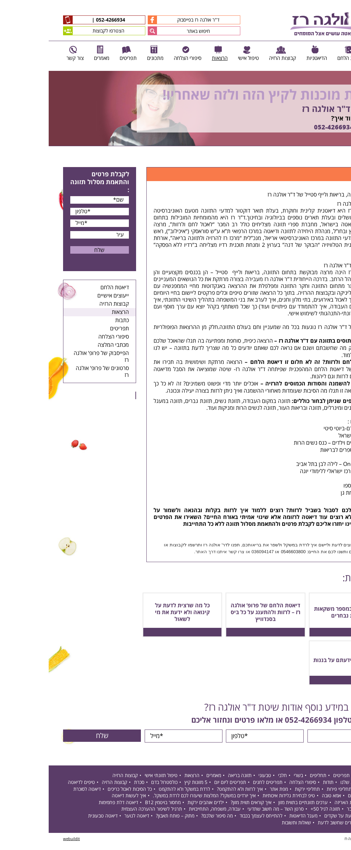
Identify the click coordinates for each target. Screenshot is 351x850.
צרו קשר (188, 551)
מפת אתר (230, 789)
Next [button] (346, 150)
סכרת (90, 783)
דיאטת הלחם (66, 287)
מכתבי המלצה (64, 345)
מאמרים (165, 776)
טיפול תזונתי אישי (112, 776)
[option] (175, 108)
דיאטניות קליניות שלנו (312, 783)
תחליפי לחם (321, 789)
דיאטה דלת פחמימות (69, 803)
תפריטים (70, 328)
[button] (103, 30)
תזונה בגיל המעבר (315, 810)
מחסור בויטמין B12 (114, 803)
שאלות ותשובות (247, 823)
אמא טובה (282, 796)
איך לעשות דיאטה (80, 796)
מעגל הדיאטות (255, 817)
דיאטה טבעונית (54, 817)
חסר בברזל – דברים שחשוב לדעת (301, 823)
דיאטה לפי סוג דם (316, 796)
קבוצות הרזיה (65, 304)
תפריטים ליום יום (181, 783)
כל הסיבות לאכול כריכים (81, 789)
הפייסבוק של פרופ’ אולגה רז (52, 357)
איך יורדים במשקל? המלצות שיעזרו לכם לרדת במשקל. (155, 796)
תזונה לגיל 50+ (276, 810)
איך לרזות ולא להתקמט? (191, 789)
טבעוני (216, 776)
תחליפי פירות (290, 789)
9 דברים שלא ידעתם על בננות (300, 660)
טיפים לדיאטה (32, 783)
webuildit (22, 839)
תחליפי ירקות (258, 789)
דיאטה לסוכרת (38, 789)
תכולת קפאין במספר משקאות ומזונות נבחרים (300, 612)
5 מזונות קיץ (147, 783)
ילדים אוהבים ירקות (157, 803)
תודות (279, 783)
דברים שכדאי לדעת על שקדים (304, 817)
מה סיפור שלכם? (168, 817)
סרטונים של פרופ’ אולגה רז (53, 372)
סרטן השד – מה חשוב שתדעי (227, 810)
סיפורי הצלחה (65, 336)
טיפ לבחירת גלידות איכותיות (240, 796)
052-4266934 (61, 20)
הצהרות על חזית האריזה (309, 803)
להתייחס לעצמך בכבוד (212, 817)
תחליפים (269, 776)
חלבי (233, 776)
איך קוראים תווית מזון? (202, 803)
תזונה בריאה (191, 776)
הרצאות (71, 312)
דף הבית (329, 159)
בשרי (249, 776)
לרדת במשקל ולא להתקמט (135, 789)
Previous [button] (342, 67)
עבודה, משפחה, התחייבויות (166, 810)
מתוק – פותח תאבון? (126, 817)
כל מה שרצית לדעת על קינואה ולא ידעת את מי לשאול (133, 612)
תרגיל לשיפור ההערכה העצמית (103, 810)
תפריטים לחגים (219, 783)
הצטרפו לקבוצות (45, 30)
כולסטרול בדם (115, 783)
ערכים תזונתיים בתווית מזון (254, 803)
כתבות (73, 320)
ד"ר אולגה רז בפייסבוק (135, 19)
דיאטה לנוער (88, 817)
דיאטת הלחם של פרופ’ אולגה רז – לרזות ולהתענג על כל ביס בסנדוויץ (217, 612)
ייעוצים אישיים (64, 295)
